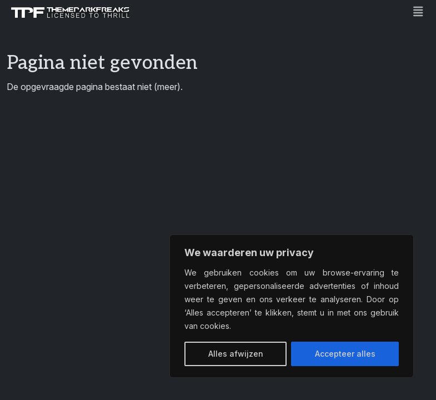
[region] (291, 306)
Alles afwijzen (235, 353)
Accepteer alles (345, 353)
